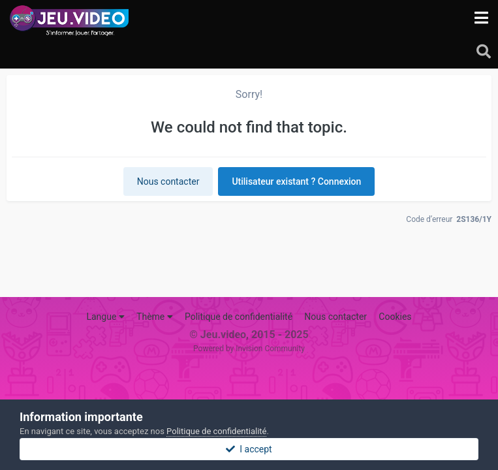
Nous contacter (168, 181)
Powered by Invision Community (249, 348)
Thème (154, 316)
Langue (105, 316)
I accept (249, 449)
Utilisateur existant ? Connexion (296, 181)
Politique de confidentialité (238, 316)
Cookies (395, 316)
